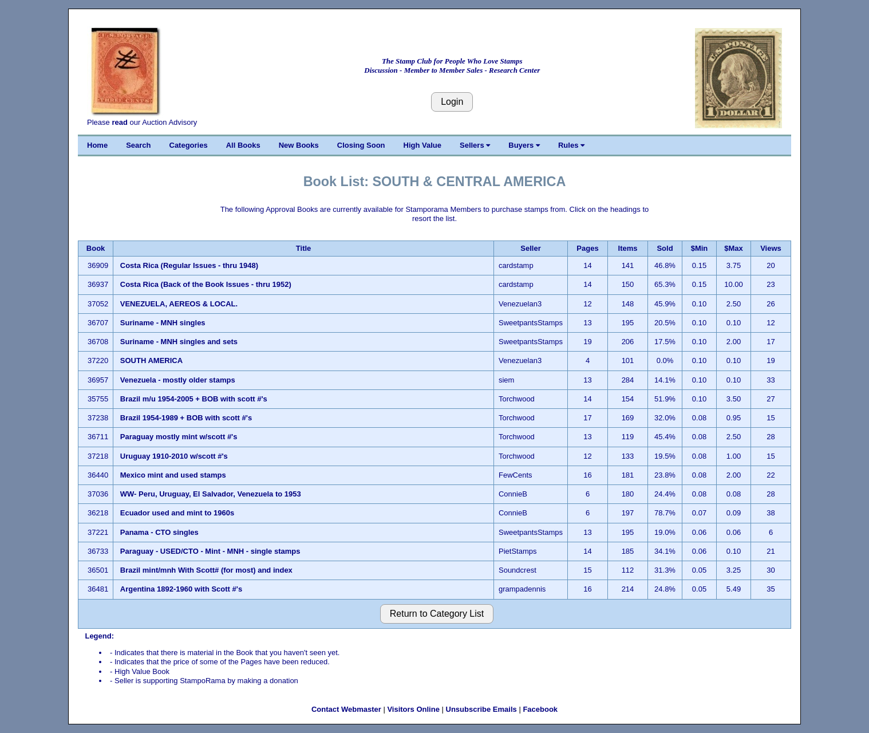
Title (303, 248)
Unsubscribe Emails (481, 709)
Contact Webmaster (346, 709)
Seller (530, 248)
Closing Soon (361, 145)
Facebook (540, 709)
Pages (587, 248)
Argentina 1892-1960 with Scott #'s (181, 589)
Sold (665, 248)
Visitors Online (413, 709)
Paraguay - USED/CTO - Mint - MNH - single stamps (210, 551)
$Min (699, 248)
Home (97, 145)
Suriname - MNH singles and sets (179, 341)
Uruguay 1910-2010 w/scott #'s (174, 456)
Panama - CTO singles (159, 532)
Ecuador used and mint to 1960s (177, 513)
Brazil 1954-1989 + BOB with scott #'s (186, 417)
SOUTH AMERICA (151, 360)
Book (95, 248)
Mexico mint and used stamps (173, 475)
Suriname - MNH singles (163, 322)
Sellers (475, 145)
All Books (243, 145)
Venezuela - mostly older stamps (177, 380)
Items (628, 248)
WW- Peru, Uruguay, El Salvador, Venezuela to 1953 (210, 494)
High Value (422, 145)
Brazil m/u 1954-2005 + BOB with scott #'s (193, 399)
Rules (571, 145)
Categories (188, 145)
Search (138, 145)
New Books (299, 145)
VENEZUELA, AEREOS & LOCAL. (180, 303)
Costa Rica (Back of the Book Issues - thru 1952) (205, 284)
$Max (733, 248)
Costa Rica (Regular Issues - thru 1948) (189, 265)
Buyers (524, 145)
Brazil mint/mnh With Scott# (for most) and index (206, 570)
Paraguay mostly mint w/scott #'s (179, 436)
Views (770, 248)
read (119, 122)
